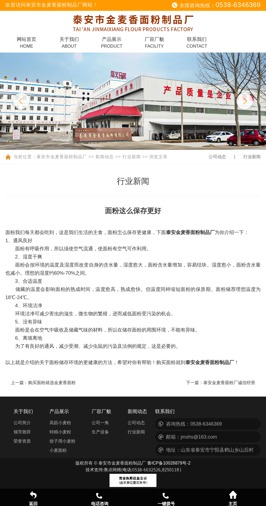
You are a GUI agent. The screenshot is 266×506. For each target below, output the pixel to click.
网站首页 (26, 42)
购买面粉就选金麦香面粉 (52, 382)
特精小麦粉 (60, 432)
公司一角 (100, 422)
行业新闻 (131, 156)
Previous (21, 101)
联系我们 (197, 42)
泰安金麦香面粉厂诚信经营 (229, 382)
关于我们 (69, 42)
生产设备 (100, 432)
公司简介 (22, 422)
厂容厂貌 (154, 42)
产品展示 (111, 42)
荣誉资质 (22, 441)
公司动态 (217, 156)
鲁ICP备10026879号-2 (169, 463)
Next (245, 101)
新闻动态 (104, 156)
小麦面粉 (58, 450)
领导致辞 (22, 432)
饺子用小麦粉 (62, 441)
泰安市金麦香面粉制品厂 (61, 156)
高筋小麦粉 (60, 422)
